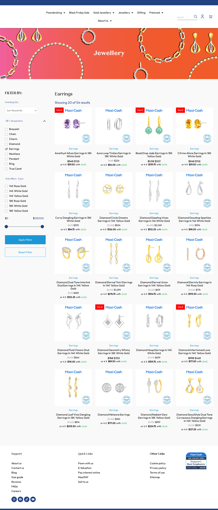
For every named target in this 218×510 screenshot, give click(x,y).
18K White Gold (18, 206)
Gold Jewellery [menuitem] (103, 12)
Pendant (14, 159)
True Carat (15, 169)
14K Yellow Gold (18, 196)
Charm (13, 139)
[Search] (194, 16)
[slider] (6, 227)
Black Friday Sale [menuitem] (79, 12)
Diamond (14, 144)
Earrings (14, 149)
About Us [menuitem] (105, 20)
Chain (12, 134)
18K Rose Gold (17, 201)
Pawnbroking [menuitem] (55, 12)
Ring (11, 164)
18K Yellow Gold (18, 211)
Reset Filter (25, 252)
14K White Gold (18, 191)
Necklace (14, 154)
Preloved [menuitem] (156, 12)
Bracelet (14, 129)
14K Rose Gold (17, 186)
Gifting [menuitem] (141, 12)
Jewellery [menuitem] (125, 12)
